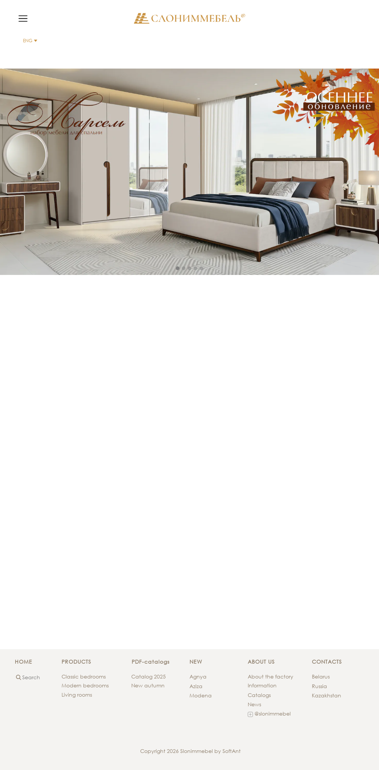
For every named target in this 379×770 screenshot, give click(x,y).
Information (262, 685)
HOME (23, 661)
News (254, 704)
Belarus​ (321, 676)
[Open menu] (23, 18)
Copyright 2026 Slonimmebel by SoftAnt (190, 750)
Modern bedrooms (85, 685)
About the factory (270, 676)
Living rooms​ (77, 694)
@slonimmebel (269, 714)
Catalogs (259, 694)
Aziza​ (196, 686)
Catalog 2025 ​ (149, 676)
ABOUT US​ (261, 661)
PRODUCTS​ (76, 661)
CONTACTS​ (327, 661)
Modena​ (201, 695)
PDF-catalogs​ (150, 661)
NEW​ (196, 661)
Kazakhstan (326, 695)
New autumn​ (148, 685)
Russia (319, 686)
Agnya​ (198, 676)
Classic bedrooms (84, 676)
